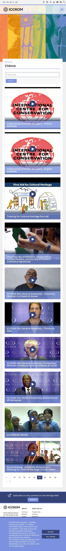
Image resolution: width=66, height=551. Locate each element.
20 (25, 477)
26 (55, 477)
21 (29, 477)
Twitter (50, 2)
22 (34, 477)
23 (40, 477)
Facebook (44, 2)
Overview (25, 512)
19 (19, 477)
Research (35, 516)
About (24, 509)
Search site (63, 1)
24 (45, 477)
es (11, 2)
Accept (51, 532)
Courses (35, 514)
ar (16, 2)
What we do (37, 509)
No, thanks (50, 537)
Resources (8, 62)
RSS (61, 2)
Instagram (47, 2)
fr (7, 2)
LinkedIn (54, 2)
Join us (33, 500)
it (13, 2)
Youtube (57, 2)
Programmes (36, 512)
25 (50, 477)
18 (14, 477)
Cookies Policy (18, 546)
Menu (62, 9)
